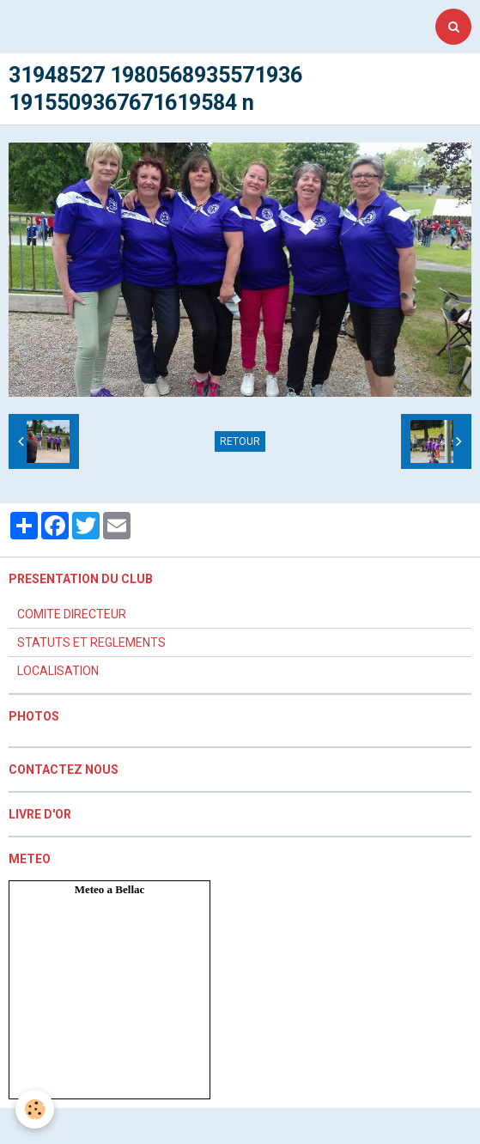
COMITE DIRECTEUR (71, 614)
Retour (240, 441)
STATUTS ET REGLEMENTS (91, 642)
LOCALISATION (58, 671)
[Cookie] (34, 1109)
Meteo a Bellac (110, 889)
